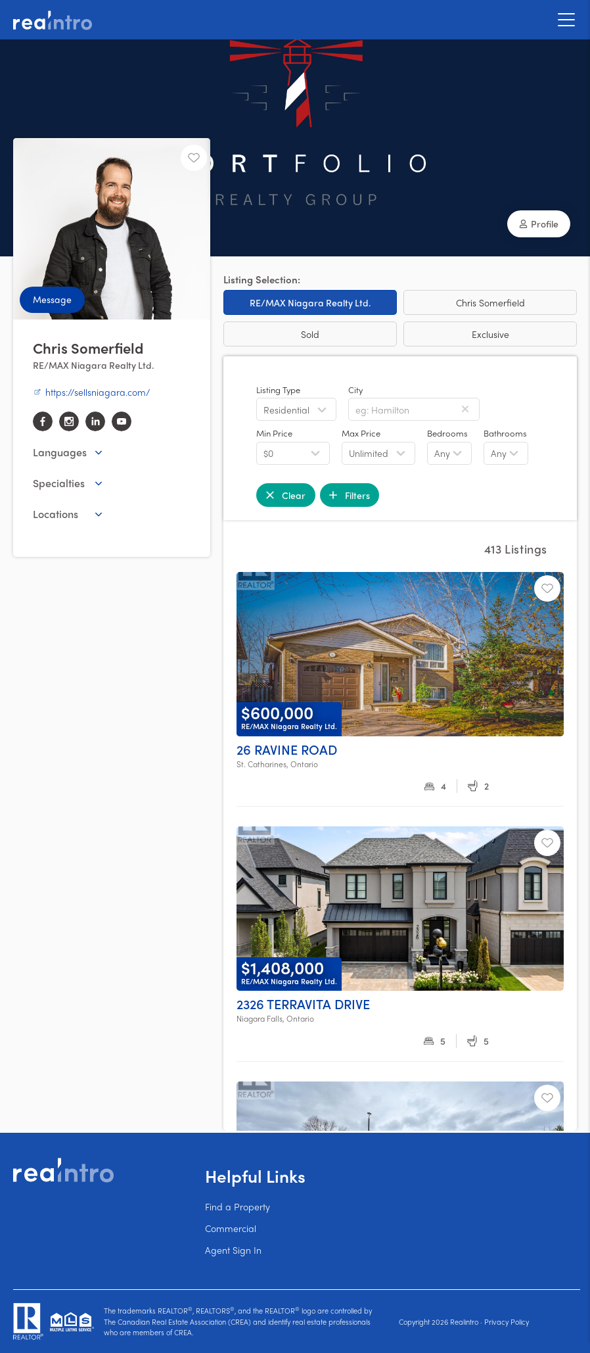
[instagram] (69, 421)
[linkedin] (95, 421)
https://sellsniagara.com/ (91, 391)
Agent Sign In (233, 1249)
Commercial (230, 1228)
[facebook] (43, 421)
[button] (538, 223)
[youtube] (121, 421)
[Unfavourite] (194, 158)
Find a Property (237, 1206)
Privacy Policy (506, 1321)
